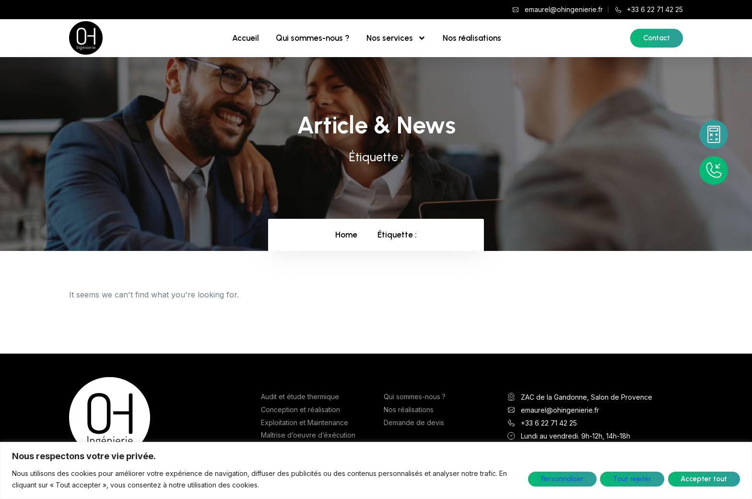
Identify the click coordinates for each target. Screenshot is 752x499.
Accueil (245, 38)
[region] (376, 470)
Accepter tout (704, 479)
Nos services (396, 38)
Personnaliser (561, 479)
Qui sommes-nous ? (313, 38)
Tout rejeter (631, 479)
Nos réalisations (472, 38)
